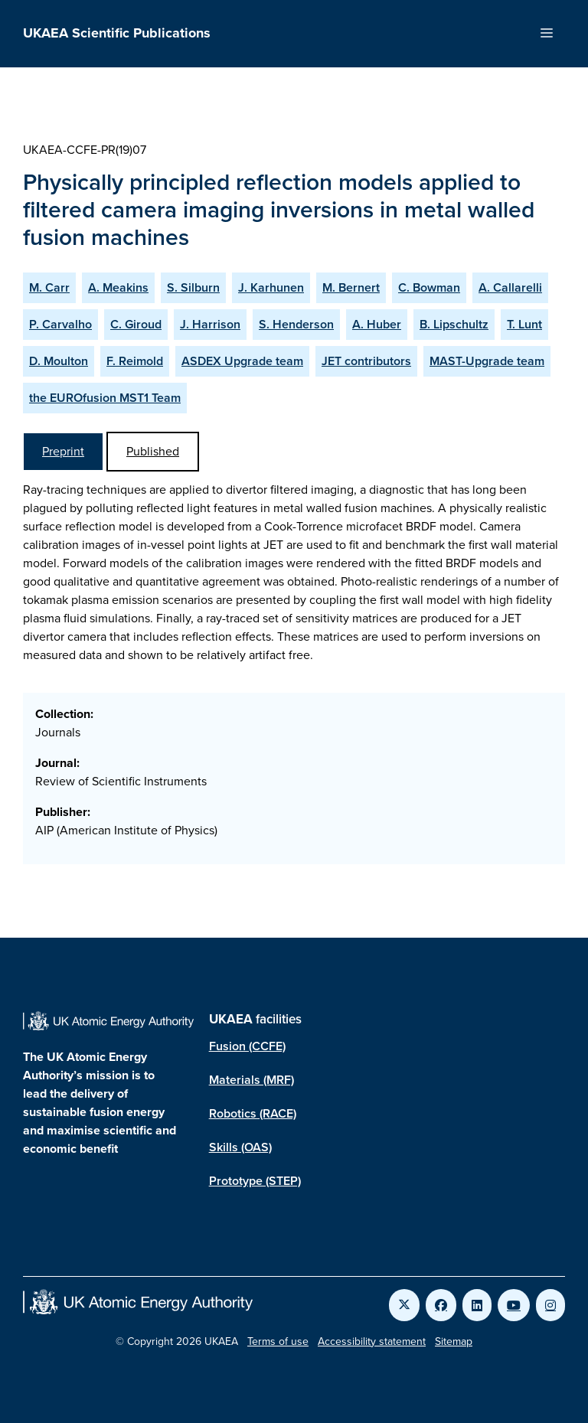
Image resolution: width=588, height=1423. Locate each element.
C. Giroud (136, 324)
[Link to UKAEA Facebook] (441, 1305)
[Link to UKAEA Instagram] (550, 1305)
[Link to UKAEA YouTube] (514, 1305)
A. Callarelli (510, 287)
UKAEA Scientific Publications (117, 33)
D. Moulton (58, 361)
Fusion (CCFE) (247, 1046)
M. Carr (49, 287)
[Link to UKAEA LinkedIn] (477, 1305)
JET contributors (366, 361)
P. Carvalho (60, 324)
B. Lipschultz (454, 324)
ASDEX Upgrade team (242, 361)
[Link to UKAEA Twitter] (404, 1305)
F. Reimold (134, 361)
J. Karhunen (271, 287)
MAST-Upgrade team (487, 361)
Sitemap (453, 1341)
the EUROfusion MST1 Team (105, 397)
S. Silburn (193, 287)
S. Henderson (296, 324)
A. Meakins (118, 287)
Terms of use (278, 1341)
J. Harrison (210, 324)
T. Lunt (524, 324)
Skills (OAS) (240, 1147)
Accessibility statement (372, 1341)
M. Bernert (351, 287)
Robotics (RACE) (252, 1113)
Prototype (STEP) (255, 1181)
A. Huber (376, 324)
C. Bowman (429, 287)
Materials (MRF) (251, 1079)
